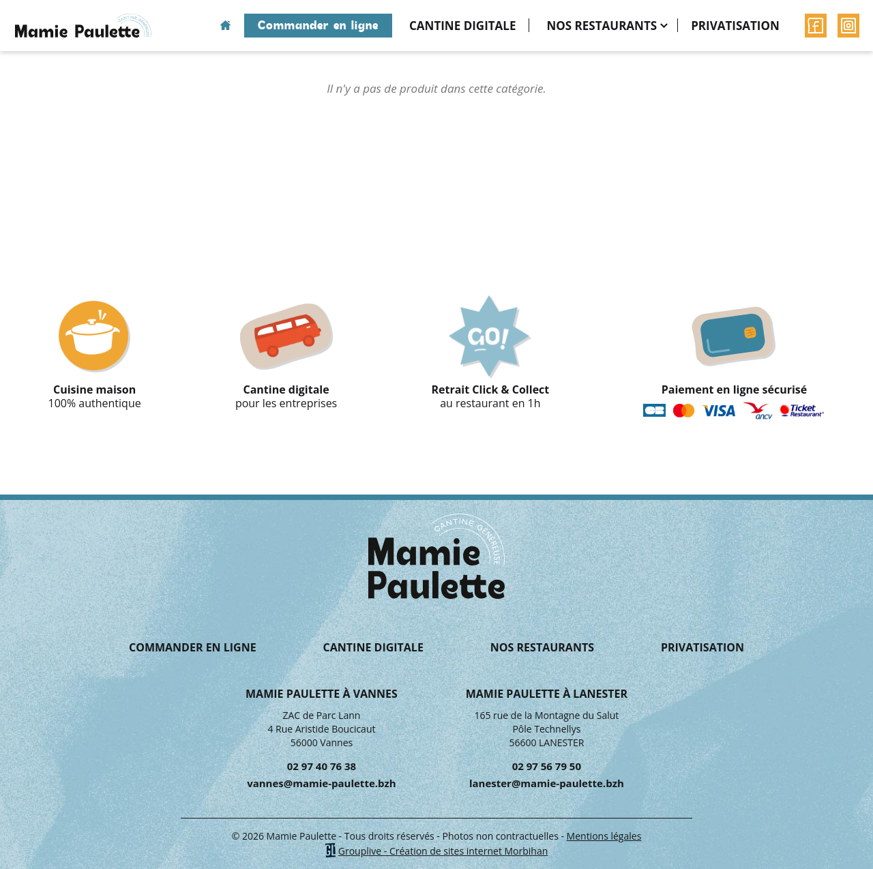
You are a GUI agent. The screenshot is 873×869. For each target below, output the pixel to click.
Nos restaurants (601, 25)
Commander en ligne (318, 25)
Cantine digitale (462, 25)
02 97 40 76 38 (321, 766)
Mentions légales (604, 835)
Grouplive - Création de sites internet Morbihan (443, 850)
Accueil (225, 25)
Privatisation (735, 25)
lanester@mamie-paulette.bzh (546, 783)
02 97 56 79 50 (546, 766)
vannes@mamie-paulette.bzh (321, 783)
